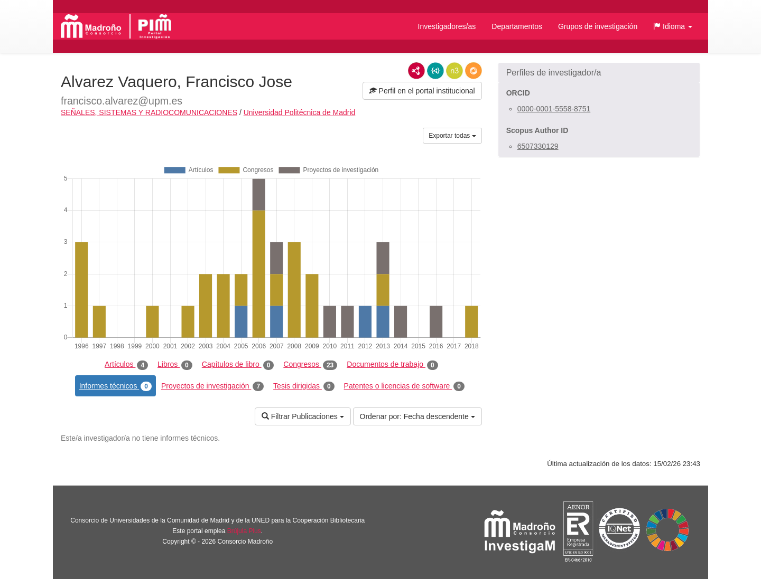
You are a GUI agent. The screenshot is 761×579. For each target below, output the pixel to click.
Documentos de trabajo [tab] (392, 364)
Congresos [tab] (310, 364)
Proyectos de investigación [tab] (212, 386)
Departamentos (516, 26)
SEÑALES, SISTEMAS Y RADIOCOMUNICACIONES (149, 112)
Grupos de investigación (597, 26)
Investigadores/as (447, 26)
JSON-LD (435, 70)
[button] (672, 26)
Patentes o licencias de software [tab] (404, 386)
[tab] (599, 73)
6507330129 (538, 146)
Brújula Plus (244, 531)
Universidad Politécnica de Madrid (300, 112)
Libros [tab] (174, 364)
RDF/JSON (473, 70)
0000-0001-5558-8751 (554, 109)
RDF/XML (416, 70)
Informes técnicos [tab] (115, 386)
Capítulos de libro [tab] (238, 364)
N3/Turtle (454, 70)
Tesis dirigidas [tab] (304, 386)
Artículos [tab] (126, 364)
